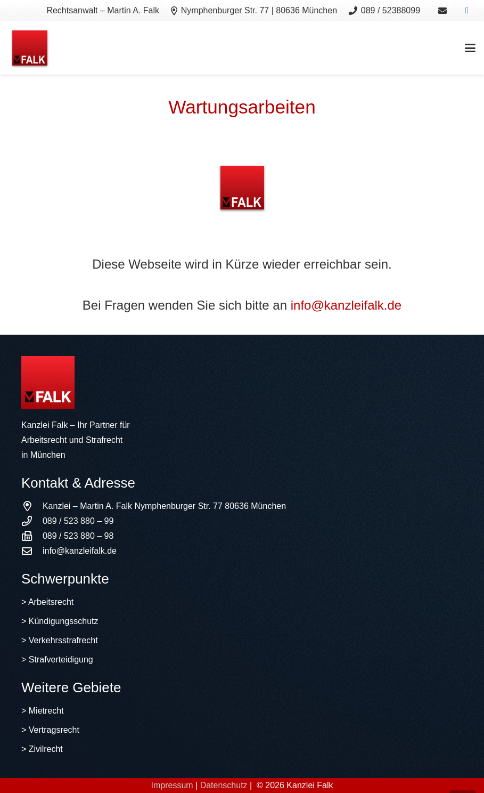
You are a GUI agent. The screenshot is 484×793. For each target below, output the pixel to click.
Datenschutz (224, 785)
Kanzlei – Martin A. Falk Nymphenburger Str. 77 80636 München (164, 506)
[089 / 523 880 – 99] (32, 521)
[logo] (30, 48)
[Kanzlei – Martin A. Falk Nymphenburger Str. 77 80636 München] (32, 506)
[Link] (442, 10)
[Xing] (466, 10)
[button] (470, 48)
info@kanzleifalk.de (346, 305)
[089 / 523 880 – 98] (32, 536)
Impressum (172, 785)
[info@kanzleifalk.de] (32, 551)
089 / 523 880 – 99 (78, 520)
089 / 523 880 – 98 (78, 535)
